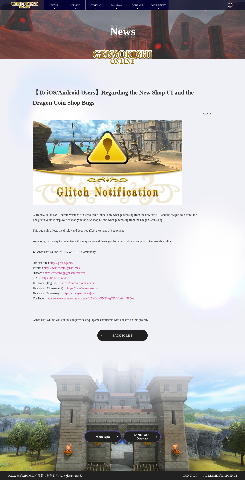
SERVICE (75, 5)
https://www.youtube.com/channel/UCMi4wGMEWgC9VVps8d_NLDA (90, 298)
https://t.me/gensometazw (82, 288)
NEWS (54, 5)
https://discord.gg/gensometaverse (65, 272)
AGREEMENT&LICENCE (220, 476)
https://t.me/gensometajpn (78, 293)
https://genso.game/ (61, 262)
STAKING (96, 5)
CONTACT (137, 5)
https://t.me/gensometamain (78, 283)
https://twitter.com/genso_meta (62, 267)
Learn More (116, 5)
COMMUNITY (158, 5)
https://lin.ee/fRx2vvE (55, 278)
